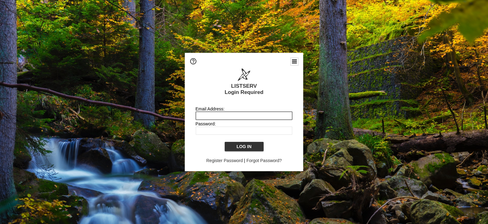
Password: (205, 123)
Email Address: (209, 108)
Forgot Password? (264, 160)
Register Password (224, 160)
